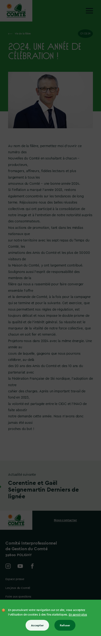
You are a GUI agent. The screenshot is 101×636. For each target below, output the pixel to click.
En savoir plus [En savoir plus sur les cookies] (78, 614)
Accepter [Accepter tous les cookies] (37, 625)
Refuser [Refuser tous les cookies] (65, 625)
